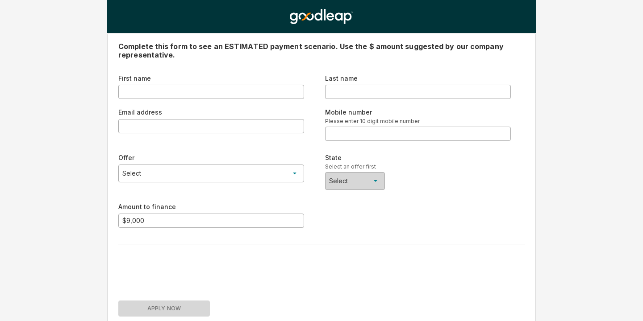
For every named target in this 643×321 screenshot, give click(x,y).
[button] (211, 173)
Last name (341, 78)
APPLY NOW (164, 308)
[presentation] (186, 268)
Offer (126, 157)
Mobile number (348, 112)
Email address (140, 112)
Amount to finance (147, 206)
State (333, 157)
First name (134, 78)
